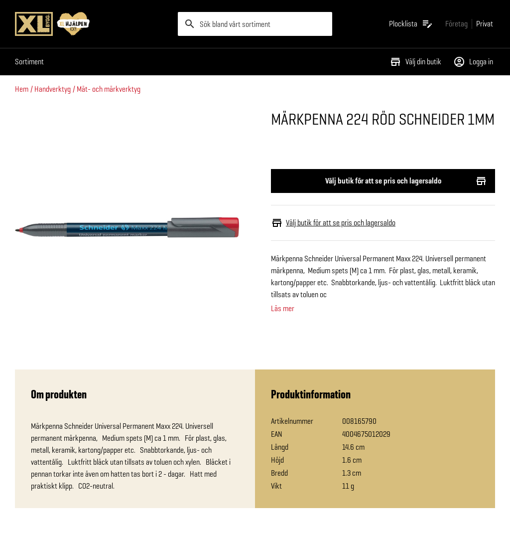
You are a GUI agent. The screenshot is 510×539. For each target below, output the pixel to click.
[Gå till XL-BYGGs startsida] (92, 24)
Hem (21, 89)
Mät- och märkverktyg (108, 89)
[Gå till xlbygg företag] (456, 23)
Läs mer (282, 309)
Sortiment (29, 61)
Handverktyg (52, 89)
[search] (255, 24)
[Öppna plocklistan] (411, 23)
